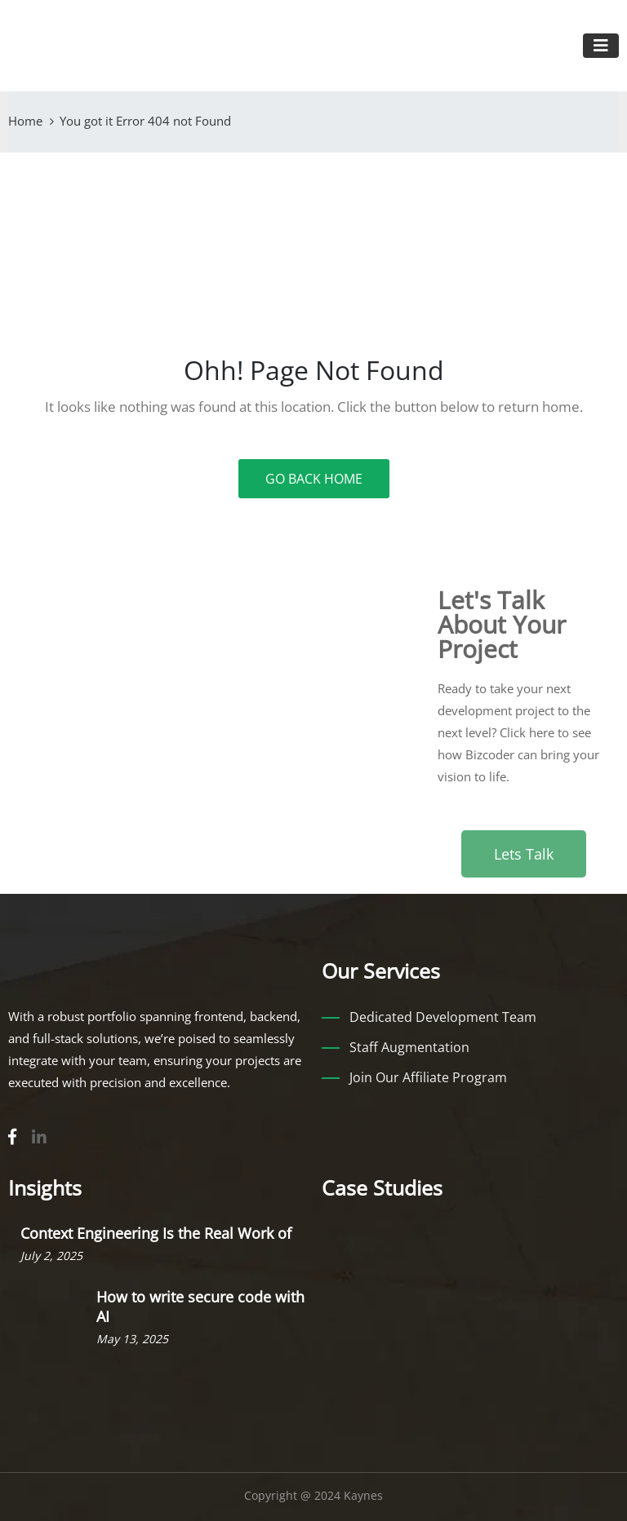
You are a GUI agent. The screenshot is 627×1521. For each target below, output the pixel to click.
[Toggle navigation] (601, 45)
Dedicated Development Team (442, 1017)
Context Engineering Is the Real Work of (155, 1233)
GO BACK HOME (313, 479)
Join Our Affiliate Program (428, 1077)
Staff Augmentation (409, 1047)
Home (25, 121)
